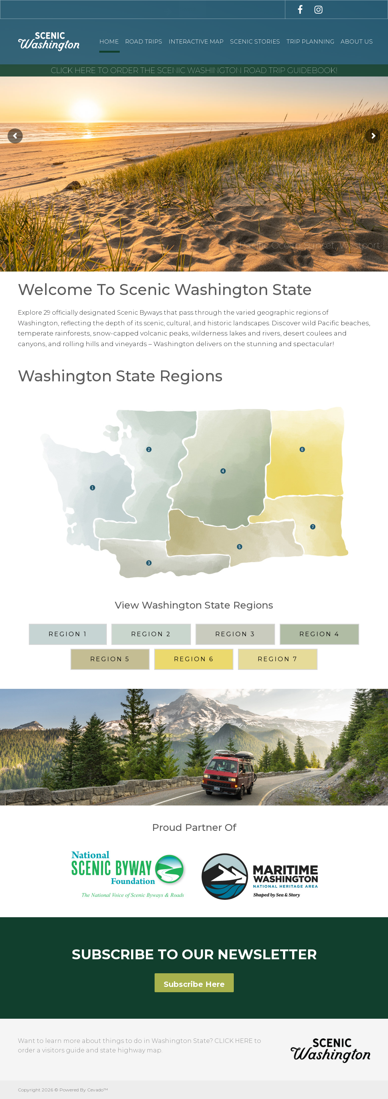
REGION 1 (67, 634)
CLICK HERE (233, 1040)
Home (109, 41)
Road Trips (143, 41)
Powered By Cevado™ (83, 1090)
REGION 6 (194, 659)
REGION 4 (319, 634)
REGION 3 (235, 634)
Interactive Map (196, 41)
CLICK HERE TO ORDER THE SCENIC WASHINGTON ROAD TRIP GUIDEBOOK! (194, 70)
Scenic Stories (255, 41)
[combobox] (213, 8)
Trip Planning (310, 41)
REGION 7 (278, 659)
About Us (357, 41)
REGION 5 (110, 659)
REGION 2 (151, 634)
